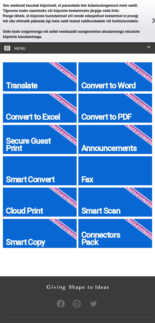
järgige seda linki (104, 11)
